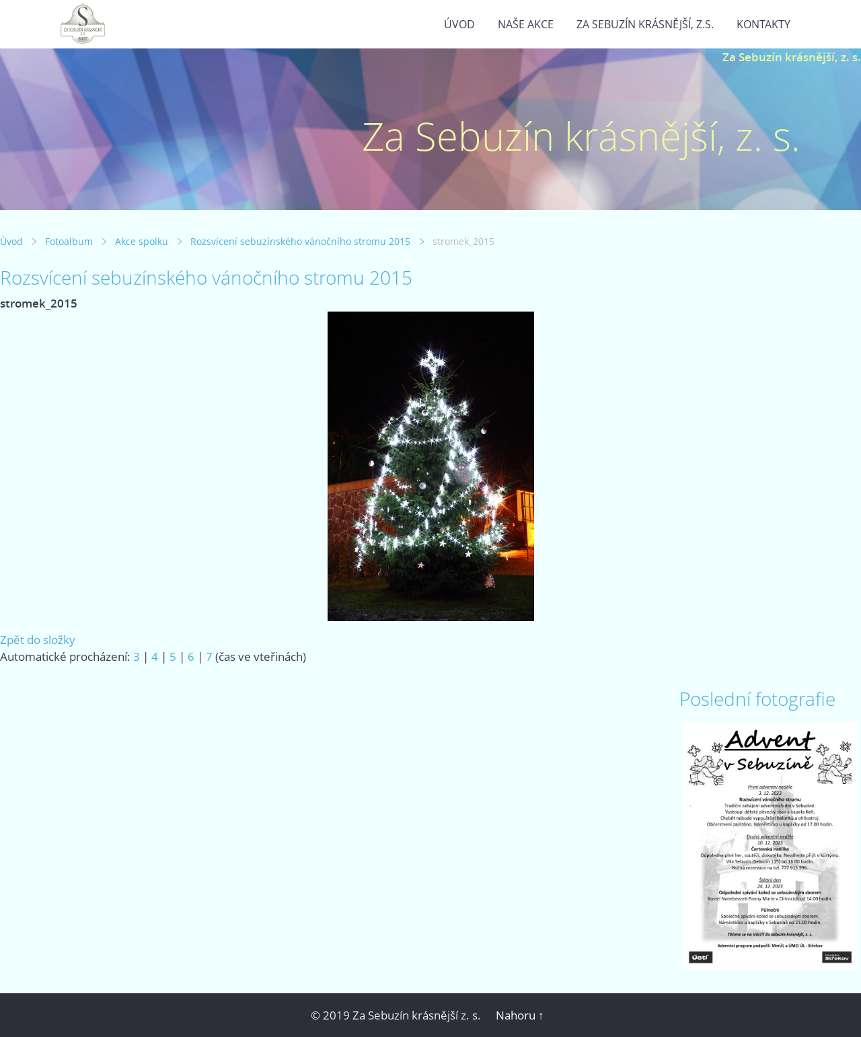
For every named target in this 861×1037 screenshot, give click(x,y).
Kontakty (763, 24)
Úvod (459, 24)
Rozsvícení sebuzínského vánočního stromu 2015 (300, 241)
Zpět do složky (37, 639)
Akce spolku (141, 241)
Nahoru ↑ (520, 1015)
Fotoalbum (69, 241)
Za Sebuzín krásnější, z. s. (791, 57)
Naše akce (526, 24)
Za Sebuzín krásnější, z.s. (645, 24)
